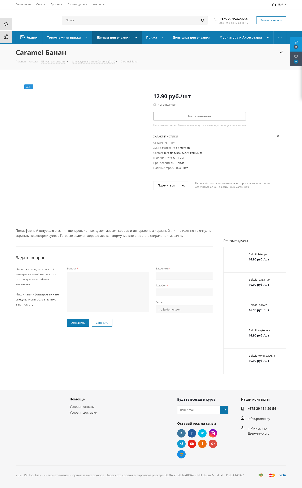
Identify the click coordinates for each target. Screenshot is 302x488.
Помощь (77, 399)
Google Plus (213, 444)
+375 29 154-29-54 (233, 19)
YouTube (192, 444)
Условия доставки (83, 412)
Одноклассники (202, 444)
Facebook (192, 433)
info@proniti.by (259, 419)
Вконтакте (181, 433)
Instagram (213, 433)
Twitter (202, 433)
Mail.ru (181, 454)
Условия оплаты (82, 406)
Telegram (181, 444)
